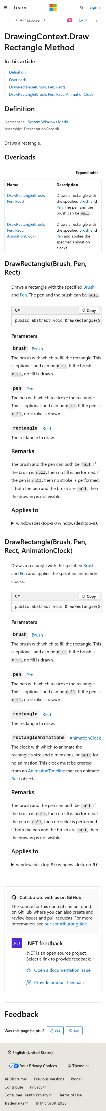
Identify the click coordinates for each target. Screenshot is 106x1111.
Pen (60, 207)
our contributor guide (65, 924)
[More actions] (96, 20)
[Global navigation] (5, 8)
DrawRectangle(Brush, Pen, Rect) (37, 87)
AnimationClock (85, 738)
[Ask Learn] (69, 20)
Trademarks (14, 1103)
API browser (30, 20)
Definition (17, 72)
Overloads (18, 79)
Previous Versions (49, 1079)
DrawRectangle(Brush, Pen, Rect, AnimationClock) (51, 94)
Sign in (95, 7)
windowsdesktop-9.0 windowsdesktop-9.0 (57, 523)
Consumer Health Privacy (26, 1095)
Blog (75, 1079)
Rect (46, 428)
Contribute (14, 1087)
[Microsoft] (53, 7)
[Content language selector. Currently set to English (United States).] (30, 1052)
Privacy (36, 1087)
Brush (84, 201)
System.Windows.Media (48, 121)
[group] (56, 321)
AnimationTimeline (46, 771)
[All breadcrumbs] (9, 20)
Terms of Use (70, 1095)
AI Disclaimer (16, 1079)
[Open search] (81, 8)
